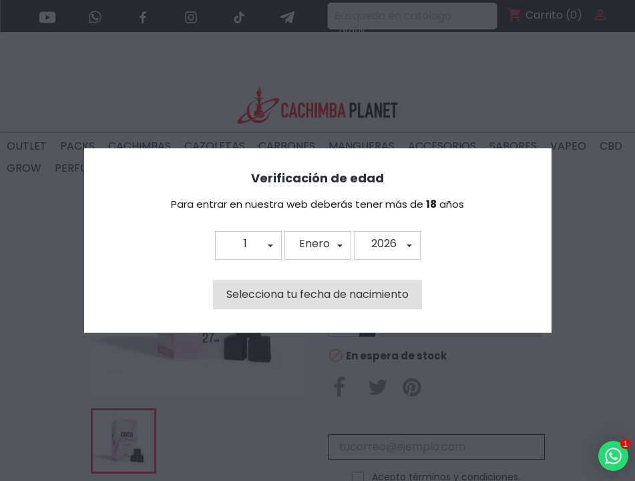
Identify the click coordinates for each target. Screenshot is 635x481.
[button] (248, 245)
